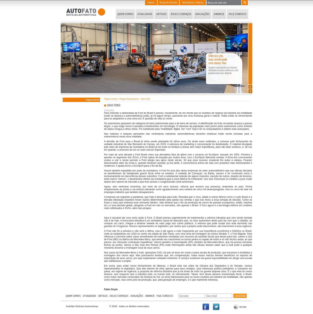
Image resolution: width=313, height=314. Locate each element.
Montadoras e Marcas (192, 2)
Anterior (250, 91)
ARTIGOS (161, 14)
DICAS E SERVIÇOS (181, 14)
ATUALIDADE (144, 14)
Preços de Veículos (168, 2)
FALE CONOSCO (237, 14)
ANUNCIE (219, 14)
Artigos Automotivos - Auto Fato (134, 99)
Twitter (218, 309)
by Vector (240, 307)
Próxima (250, 86)
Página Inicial (110, 99)
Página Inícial (92, 99)
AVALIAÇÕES (202, 14)
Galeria (151, 2)
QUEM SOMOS (125, 14)
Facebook (207, 309)
